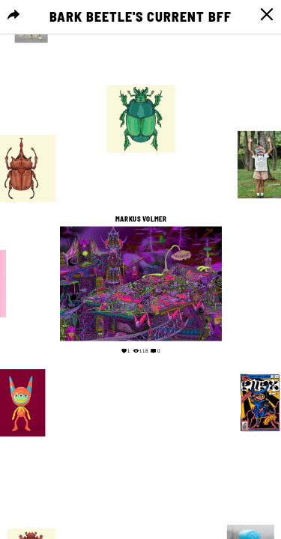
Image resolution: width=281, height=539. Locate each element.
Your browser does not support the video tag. (140, 451)
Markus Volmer (140, 219)
